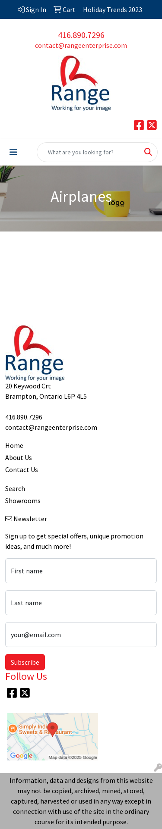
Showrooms (23, 500)
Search (15, 488)
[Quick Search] (88, 152)
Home (14, 445)
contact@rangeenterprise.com (81, 45)
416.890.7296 (81, 34)
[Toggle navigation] (13, 152)
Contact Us (21, 469)
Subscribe (25, 662)
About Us (18, 457)
